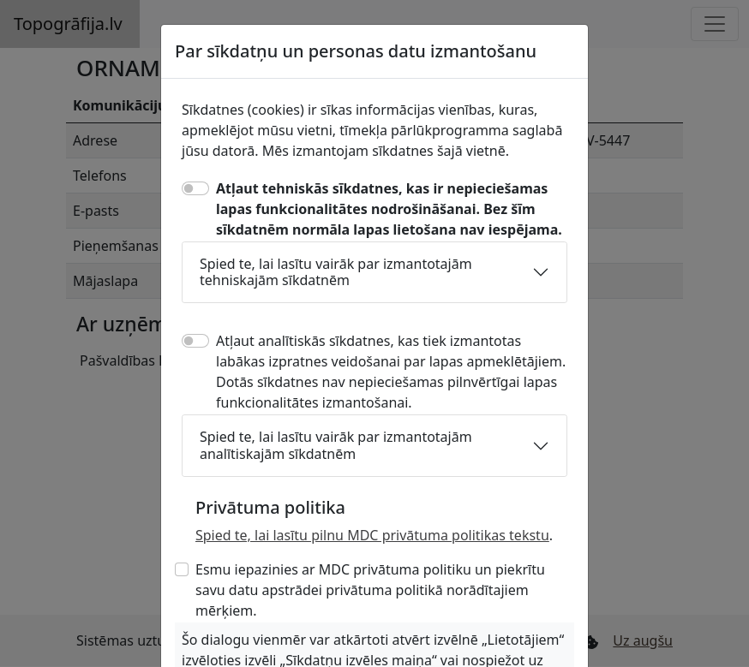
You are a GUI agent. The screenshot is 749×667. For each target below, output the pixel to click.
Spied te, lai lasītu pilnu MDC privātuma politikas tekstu (372, 535)
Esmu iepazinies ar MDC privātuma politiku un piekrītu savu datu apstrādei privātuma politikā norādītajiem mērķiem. (370, 590)
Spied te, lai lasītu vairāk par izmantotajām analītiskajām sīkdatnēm (336, 444)
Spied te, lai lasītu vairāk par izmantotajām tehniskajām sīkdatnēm (336, 271)
